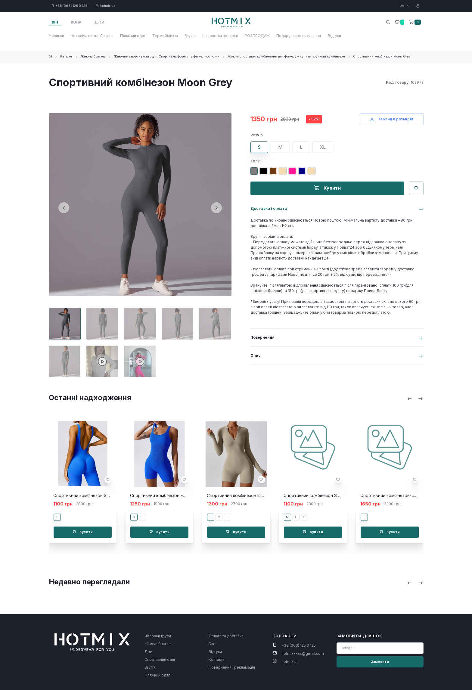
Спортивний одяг (159, 659)
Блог (213, 644)
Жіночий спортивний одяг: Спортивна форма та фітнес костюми (166, 56)
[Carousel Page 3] (140, 324)
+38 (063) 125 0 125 (298, 645)
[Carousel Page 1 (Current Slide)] (65, 324)
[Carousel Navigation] (415, 398)
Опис (255, 355)
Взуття (190, 35)
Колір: (256, 161)
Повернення (262, 337)
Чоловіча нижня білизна (92, 35)
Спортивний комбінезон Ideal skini (241, 495)
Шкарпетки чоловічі (220, 35)
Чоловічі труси (157, 636)
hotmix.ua (290, 661)
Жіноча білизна (93, 56)
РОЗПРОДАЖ (257, 35)
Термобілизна (165, 35)
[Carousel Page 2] (102, 324)
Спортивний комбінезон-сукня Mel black (401, 495)
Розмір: (257, 135)
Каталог (66, 56)
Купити (327, 188)
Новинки (56, 35)
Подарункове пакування (298, 35)
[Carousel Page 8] (140, 361)
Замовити (380, 662)
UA (402, 6)
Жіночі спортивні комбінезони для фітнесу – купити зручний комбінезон (286, 56)
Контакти (217, 659)
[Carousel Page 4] (177, 324)
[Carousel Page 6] (65, 361)
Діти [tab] (99, 22)
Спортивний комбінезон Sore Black (319, 495)
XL (323, 147)
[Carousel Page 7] (102, 361)
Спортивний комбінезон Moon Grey (381, 56)
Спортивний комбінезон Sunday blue (90, 495)
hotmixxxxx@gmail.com (302, 653)
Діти (148, 651)
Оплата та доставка (226, 636)
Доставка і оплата (268, 208)
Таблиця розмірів (392, 119)
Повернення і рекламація (232, 667)
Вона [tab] (76, 22)
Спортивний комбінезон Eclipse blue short (172, 495)
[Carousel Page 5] (215, 324)
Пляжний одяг (132, 35)
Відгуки (334, 35)
